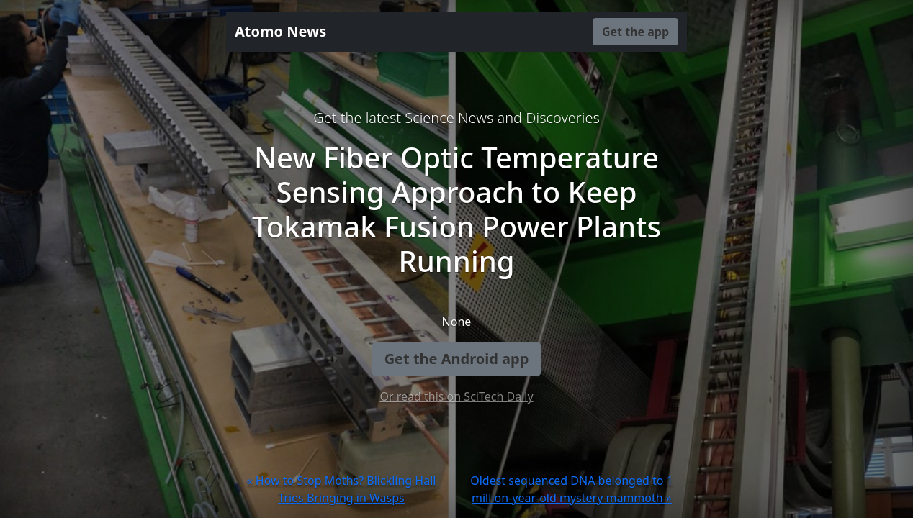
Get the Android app (456, 358)
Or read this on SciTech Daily (456, 396)
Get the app (635, 32)
